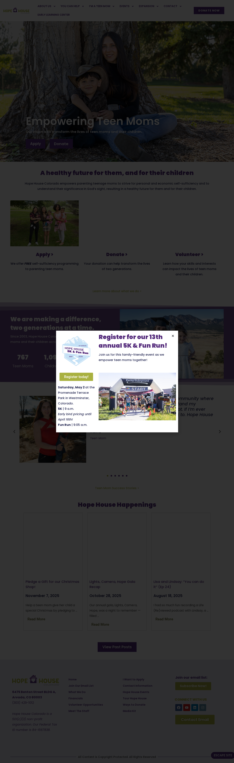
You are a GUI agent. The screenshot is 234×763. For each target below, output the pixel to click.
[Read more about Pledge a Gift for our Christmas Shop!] (39, 619)
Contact (173, 6)
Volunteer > (189, 254)
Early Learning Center (54, 15)
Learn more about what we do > (117, 291)
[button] (14, 431)
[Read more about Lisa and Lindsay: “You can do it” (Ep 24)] (167, 619)
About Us (47, 6)
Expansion (149, 6)
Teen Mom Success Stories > (117, 488)
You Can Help (72, 6)
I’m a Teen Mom (102, 6)
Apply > (44, 254)
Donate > (117, 254)
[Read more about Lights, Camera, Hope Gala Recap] (103, 624)
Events (127, 6)
